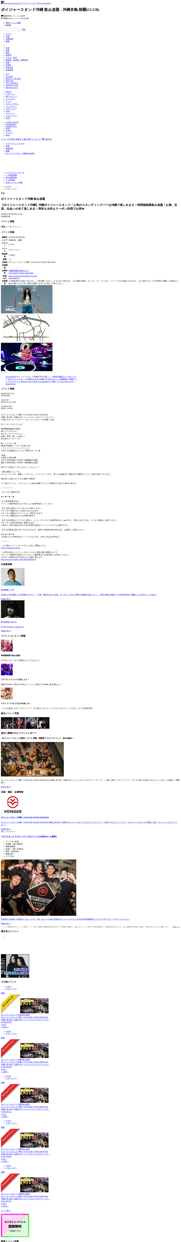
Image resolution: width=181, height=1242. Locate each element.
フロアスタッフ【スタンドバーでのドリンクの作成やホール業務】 (29, 836)
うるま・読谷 (11, 58)
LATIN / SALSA (12, 122)
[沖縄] (7, 146)
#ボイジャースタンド (17, 379)
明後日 (18, 139)
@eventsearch (11, 377)
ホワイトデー (11, 109)
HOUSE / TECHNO (13, 79)
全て (7, 74)
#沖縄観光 (63, 379)
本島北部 (9, 67)
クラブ (8, 34)
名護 (7, 63)
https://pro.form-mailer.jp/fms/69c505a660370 (18, 559)
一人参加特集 (11, 175)
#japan (34, 382)
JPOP (8, 128)
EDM (8, 111)
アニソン (9, 133)
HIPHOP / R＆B (12, 85)
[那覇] (7, 151)
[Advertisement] (44, 163)
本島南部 (9, 70)
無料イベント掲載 (13, 23)
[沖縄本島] (9, 149)
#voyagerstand (43, 382)
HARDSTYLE (11, 126)
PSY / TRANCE (12, 83)
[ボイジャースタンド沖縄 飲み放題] (20, 153)
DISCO (8, 92)
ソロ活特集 (10, 180)
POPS (8, 118)
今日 (9, 139)
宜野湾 (8, 55)
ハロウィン (10, 94)
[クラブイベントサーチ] (15, 144)
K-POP (8, 131)
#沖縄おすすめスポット (49, 379)
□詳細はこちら (176, 926)
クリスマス (10, 99)
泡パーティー (11, 96)
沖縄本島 (9, 39)
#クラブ (17, 382)
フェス (8, 101)
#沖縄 (54, 377)
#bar (30, 382)
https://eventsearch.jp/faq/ (10, 548)
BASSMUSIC (11, 124)
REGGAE (9, 81)
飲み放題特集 (11, 178)
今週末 (24, 139)
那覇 (7, 41)
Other (8, 135)
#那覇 (60, 377)
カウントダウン (12, 104)
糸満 (7, 50)
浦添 (7, 53)
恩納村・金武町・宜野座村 (17, 60)
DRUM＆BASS (12, 88)
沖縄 (7, 36)
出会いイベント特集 (14, 183)
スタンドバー (11, 116)
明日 (13, 139)
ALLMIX (9, 77)
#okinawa (24, 382)
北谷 (7, 48)
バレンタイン (11, 106)
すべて (4, 139)
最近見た (46, 139)
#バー (65, 377)
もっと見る (5, 1211)
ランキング (34, 139)
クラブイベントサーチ (15, 173)
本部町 (8, 65)
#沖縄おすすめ (32, 379)
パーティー (10, 113)
